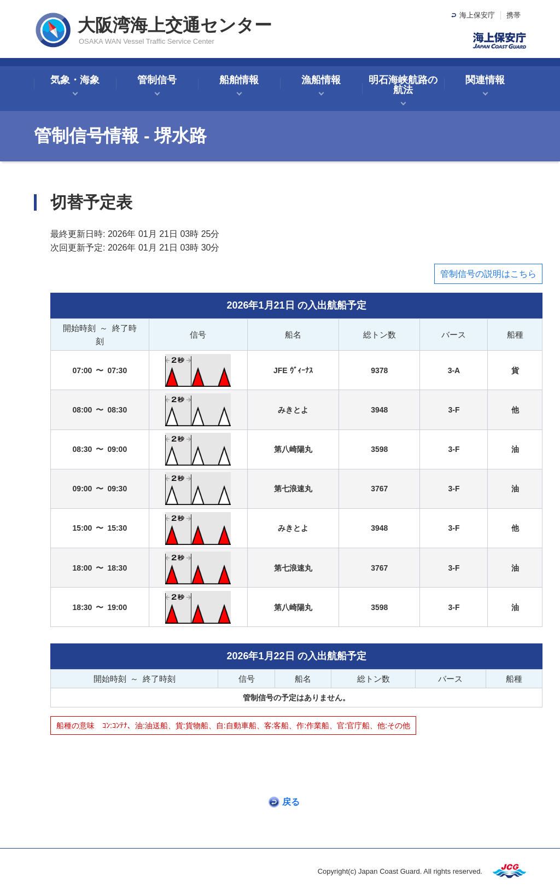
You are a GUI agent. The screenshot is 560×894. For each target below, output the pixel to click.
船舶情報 (239, 79)
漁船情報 (321, 79)
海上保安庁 (477, 15)
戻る (291, 801)
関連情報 (485, 79)
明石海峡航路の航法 (403, 84)
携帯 (513, 15)
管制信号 (157, 79)
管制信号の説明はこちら (488, 273)
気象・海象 (75, 79)
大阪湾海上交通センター (175, 25)
